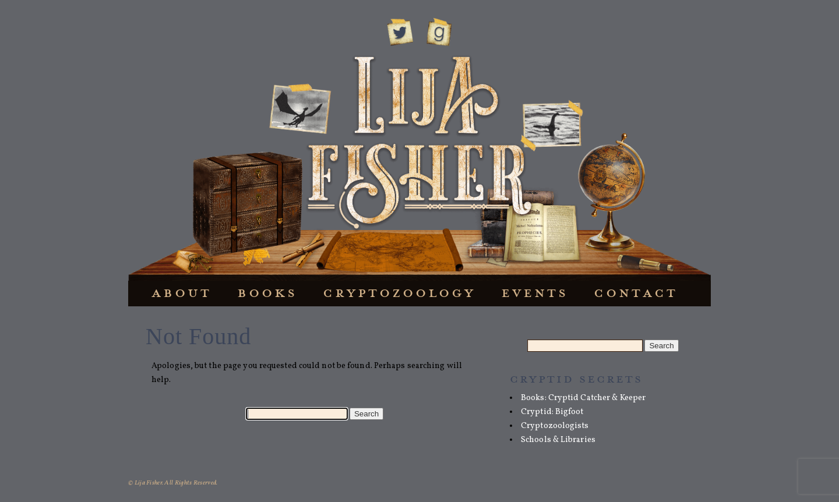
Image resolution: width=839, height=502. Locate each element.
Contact (636, 292)
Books (267, 292)
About (181, 292)
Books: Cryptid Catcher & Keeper (583, 398)
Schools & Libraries (558, 440)
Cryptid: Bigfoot (552, 412)
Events (534, 292)
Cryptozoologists (555, 426)
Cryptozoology (399, 292)
